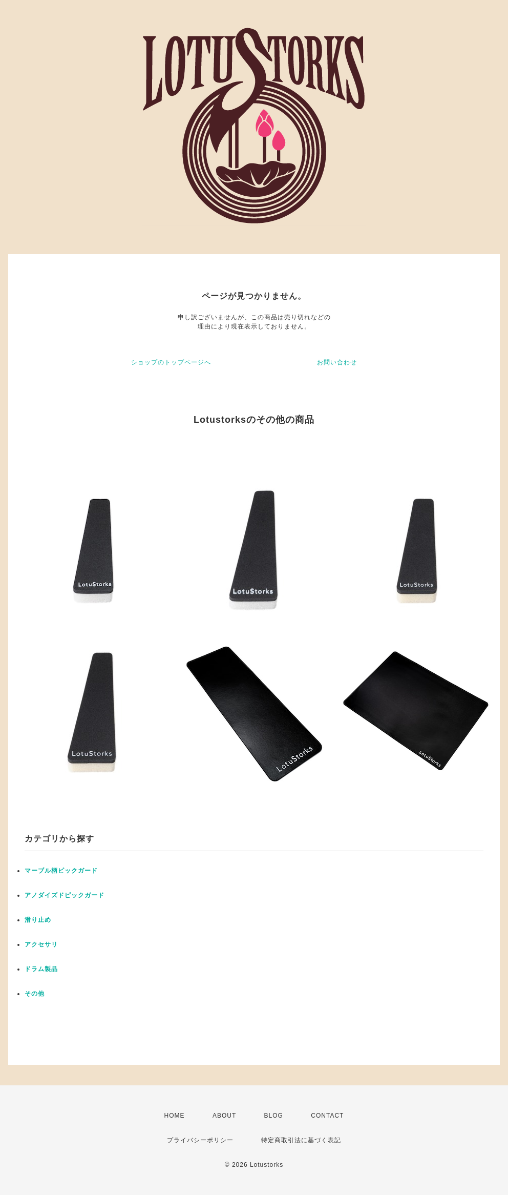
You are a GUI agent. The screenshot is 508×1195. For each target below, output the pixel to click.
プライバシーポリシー (200, 1140)
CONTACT (327, 1115)
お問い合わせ (337, 362)
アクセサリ (41, 944)
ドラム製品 (41, 969)
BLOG (273, 1115)
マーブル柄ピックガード (61, 870)
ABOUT (224, 1115)
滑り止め (38, 919)
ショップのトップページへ (171, 362)
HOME (174, 1115)
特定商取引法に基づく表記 (301, 1140)
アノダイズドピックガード (64, 895)
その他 (35, 993)
